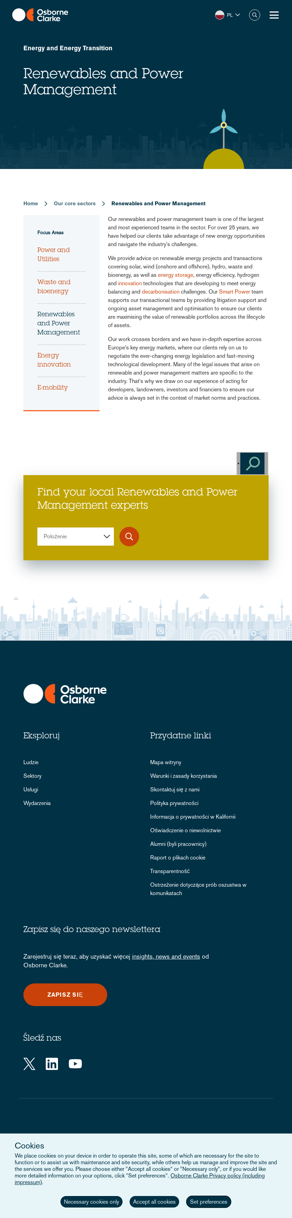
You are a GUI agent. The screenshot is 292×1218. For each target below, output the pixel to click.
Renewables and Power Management (58, 324)
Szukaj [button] (254, 15)
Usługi (30, 789)
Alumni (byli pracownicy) (178, 844)
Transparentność (170, 871)
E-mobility (52, 388)
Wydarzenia (37, 803)
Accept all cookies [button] (154, 1201)
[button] (227, 15)
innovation (130, 283)
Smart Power (234, 291)
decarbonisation (161, 291)
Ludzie (30, 762)
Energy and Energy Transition (67, 48)
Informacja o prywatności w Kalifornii (192, 816)
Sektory (32, 776)
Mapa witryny (165, 762)
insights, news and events (166, 956)
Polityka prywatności (174, 803)
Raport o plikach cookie (177, 857)
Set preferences (208, 1201)
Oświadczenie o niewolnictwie (185, 830)
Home (30, 203)
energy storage (175, 275)
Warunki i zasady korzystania (183, 776)
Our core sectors (75, 203)
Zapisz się (65, 994)
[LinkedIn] (52, 1064)
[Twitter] (29, 1064)
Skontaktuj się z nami (174, 789)
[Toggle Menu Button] (274, 15)
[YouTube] (75, 1064)
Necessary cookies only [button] (91, 1201)
